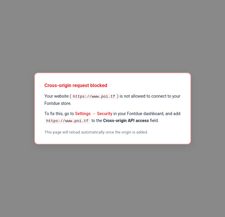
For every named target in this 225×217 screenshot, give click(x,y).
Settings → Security (93, 113)
